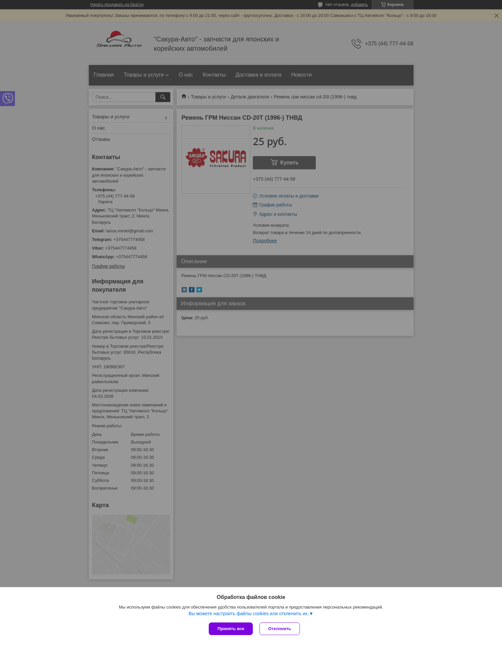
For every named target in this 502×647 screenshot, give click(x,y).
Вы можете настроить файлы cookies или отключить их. (249, 613)
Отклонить (279, 628)
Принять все (230, 628)
